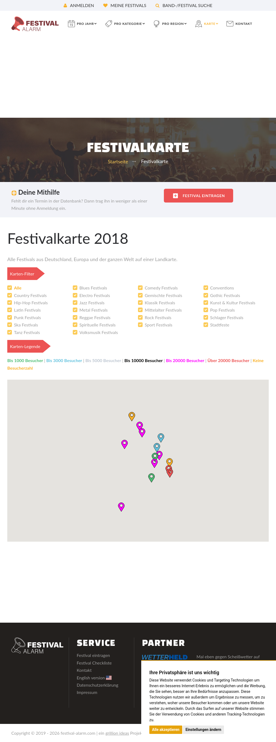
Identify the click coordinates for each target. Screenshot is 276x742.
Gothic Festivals (225, 295)
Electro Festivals (95, 295)
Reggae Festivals (95, 317)
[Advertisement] (138, 77)
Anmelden (79, 5)
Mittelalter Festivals (163, 309)
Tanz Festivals (27, 332)
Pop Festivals (222, 309)
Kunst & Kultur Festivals (233, 302)
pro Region (173, 24)
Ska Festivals (26, 324)
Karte (209, 24)
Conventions (222, 287)
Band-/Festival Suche (184, 5)
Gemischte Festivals (163, 295)
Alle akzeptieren (166, 729)
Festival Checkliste (94, 662)
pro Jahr (85, 24)
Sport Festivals (158, 324)
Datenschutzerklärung (97, 684)
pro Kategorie (128, 24)
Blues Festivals (93, 287)
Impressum (87, 692)
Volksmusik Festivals (99, 332)
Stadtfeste (219, 324)
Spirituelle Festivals (98, 324)
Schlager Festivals (226, 317)
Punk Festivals (27, 317)
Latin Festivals (27, 309)
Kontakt (244, 24)
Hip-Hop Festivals (31, 302)
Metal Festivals (94, 309)
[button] (156, 447)
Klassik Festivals (160, 302)
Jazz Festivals (92, 302)
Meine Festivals (124, 5)
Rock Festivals (158, 317)
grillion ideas (117, 733)
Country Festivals (30, 295)
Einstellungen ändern (203, 729)
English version (94, 677)
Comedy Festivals (161, 287)
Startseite (118, 161)
